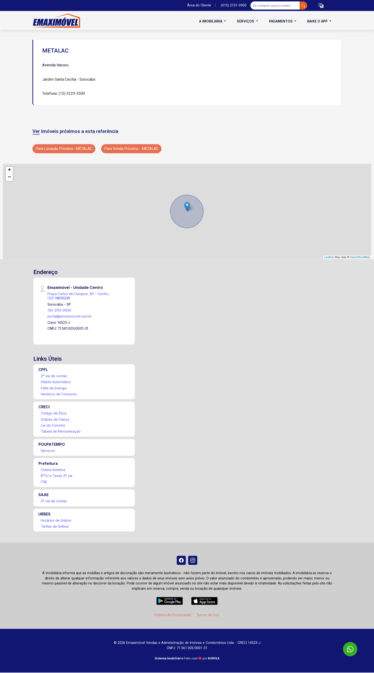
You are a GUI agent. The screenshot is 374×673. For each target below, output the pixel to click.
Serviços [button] (246, 21)
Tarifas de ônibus (55, 526)
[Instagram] (193, 560)
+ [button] (9, 170)
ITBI (44, 482)
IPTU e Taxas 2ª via (56, 476)
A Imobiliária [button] (211, 21)
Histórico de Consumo (59, 394)
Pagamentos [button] (281, 21)
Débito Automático (56, 382)
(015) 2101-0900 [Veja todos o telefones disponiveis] (233, 5)
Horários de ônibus (56, 520)
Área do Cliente (199, 5)
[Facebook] (181, 560)
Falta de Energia (54, 388)
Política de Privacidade (173, 615)
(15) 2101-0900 (59, 310)
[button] (321, 6)
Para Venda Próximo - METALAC (131, 148)
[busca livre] (303, 5)
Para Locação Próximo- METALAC (64, 148)
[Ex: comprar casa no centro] (275, 5)
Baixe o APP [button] (317, 21)
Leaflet (328, 257)
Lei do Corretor (53, 425)
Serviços (48, 451)
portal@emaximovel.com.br (69, 316)
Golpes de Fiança (55, 419)
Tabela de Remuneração (61, 431)
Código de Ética (53, 413)
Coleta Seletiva (53, 470)
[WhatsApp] (350, 649)
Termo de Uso (207, 615)
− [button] (9, 177)
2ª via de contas (54, 376)
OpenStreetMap (360, 257)
